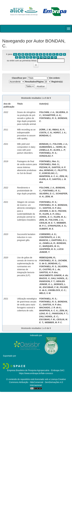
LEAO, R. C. (45, 313)
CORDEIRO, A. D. (47, 234)
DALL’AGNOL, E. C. (48, 316)
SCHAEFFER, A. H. (52, 115)
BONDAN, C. (45, 135)
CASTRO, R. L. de (51, 269)
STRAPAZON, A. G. (57, 226)
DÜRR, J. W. (45, 129)
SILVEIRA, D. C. (46, 193)
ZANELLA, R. (45, 150)
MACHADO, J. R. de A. (50, 307)
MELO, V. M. (45, 293)
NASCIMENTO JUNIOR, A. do (53, 275)
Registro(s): (57, 81)
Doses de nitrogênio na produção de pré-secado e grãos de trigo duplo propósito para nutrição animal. (26, 118)
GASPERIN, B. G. (47, 249)
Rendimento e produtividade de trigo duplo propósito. (26, 190)
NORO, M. (61, 147)
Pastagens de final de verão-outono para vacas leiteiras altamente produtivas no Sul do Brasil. (27, 167)
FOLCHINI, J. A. (46, 112)
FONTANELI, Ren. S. (49, 161)
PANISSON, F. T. (47, 281)
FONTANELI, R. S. (48, 118)
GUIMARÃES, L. (47, 147)
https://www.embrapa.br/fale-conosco (36, 373)
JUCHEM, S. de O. (48, 211)
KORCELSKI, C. (49, 173)
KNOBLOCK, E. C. (57, 290)
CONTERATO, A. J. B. (49, 237)
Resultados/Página (34, 81)
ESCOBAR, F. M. (51, 287)
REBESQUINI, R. (47, 257)
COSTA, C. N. (45, 132)
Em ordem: (54, 78)
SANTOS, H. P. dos (52, 208)
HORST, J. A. (59, 132)
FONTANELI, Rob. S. (49, 164)
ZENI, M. (63, 176)
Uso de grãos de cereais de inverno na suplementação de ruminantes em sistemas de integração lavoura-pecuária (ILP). (27, 266)
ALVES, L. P (59, 150)
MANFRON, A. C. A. (48, 176)
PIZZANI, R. (44, 167)
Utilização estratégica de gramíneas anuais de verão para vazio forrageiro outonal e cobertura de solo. (27, 304)
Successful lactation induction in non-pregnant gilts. (26, 237)
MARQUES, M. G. (51, 246)
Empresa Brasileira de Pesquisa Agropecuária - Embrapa (33, 370)
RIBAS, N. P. (58, 129)
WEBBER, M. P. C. (53, 322)
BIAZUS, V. (44, 278)
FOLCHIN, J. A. (60, 144)
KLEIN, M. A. (60, 217)
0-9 (15, 54)
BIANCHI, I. (44, 240)
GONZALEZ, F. (46, 156)
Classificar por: (19, 78)
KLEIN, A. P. (45, 179)
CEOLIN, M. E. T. (47, 223)
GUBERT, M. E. (46, 229)
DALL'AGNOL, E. (59, 278)
